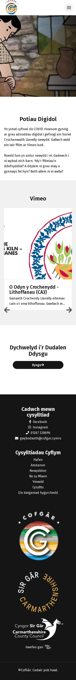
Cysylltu (38, 487)
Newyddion (38, 471)
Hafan (38, 460)
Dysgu (38, 365)
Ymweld (38, 482)
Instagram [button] (38, 427)
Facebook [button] (38, 422)
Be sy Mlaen (38, 476)
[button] (38, 260)
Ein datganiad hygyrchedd (38, 493)
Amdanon (38, 465)
